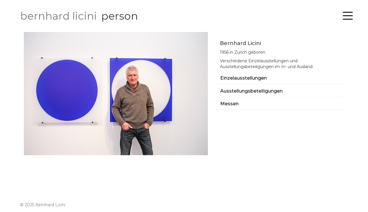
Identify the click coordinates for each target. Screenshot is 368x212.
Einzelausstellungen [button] (243, 78)
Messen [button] (229, 103)
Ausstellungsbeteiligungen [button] (251, 91)
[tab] (279, 78)
